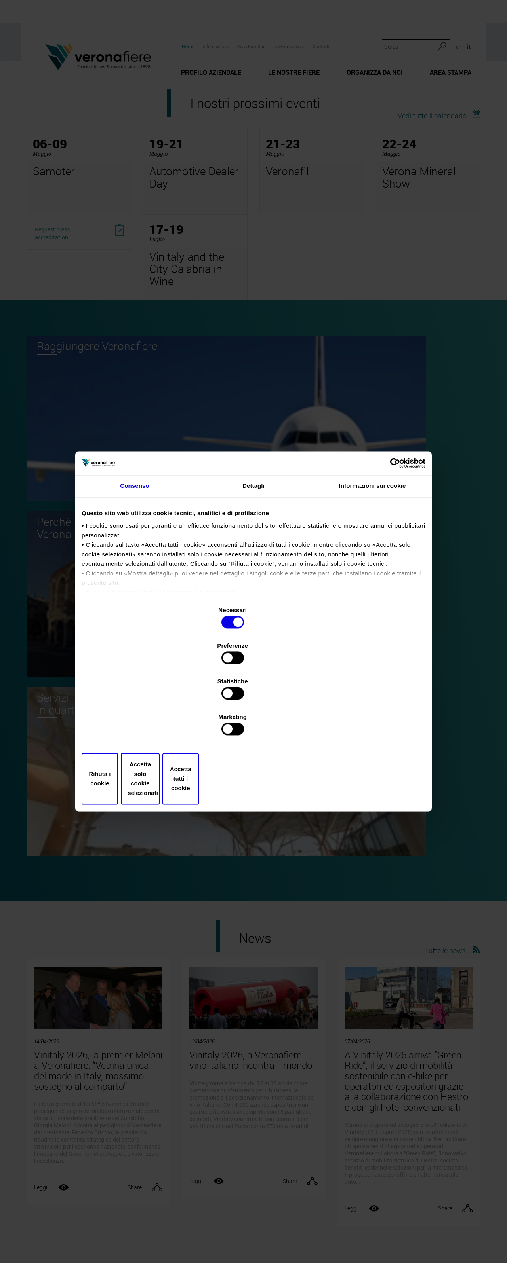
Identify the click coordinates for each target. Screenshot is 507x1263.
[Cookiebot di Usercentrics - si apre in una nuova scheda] (388, 532)
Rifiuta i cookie (139, 725)
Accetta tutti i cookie (367, 725)
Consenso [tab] (134, 558)
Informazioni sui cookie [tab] (372, 558)
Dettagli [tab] (253, 558)
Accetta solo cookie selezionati (253, 725)
